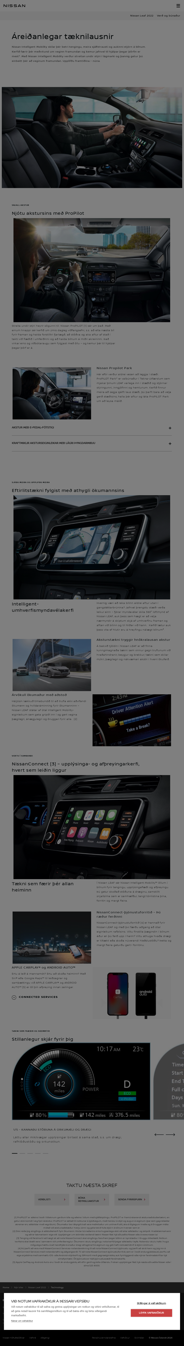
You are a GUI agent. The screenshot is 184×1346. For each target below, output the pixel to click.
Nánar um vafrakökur (22, 1320)
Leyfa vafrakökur (151, 1312)
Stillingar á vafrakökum (151, 1303)
